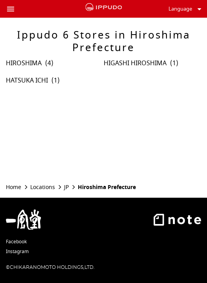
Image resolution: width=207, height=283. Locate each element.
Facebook (16, 241)
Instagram (17, 251)
